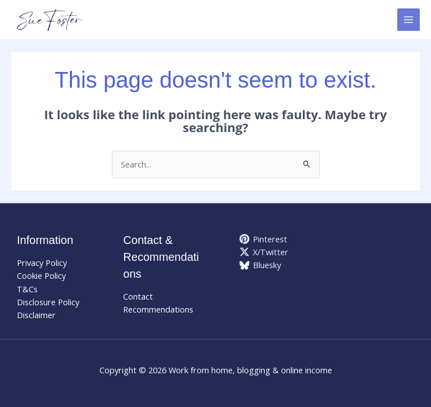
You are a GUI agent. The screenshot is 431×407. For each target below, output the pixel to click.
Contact (138, 296)
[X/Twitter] (264, 252)
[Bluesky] (261, 265)
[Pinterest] (264, 239)
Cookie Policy (41, 275)
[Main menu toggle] (408, 19)
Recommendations (158, 309)
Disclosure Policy (48, 301)
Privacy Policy (42, 262)
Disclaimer (36, 314)
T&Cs (27, 289)
